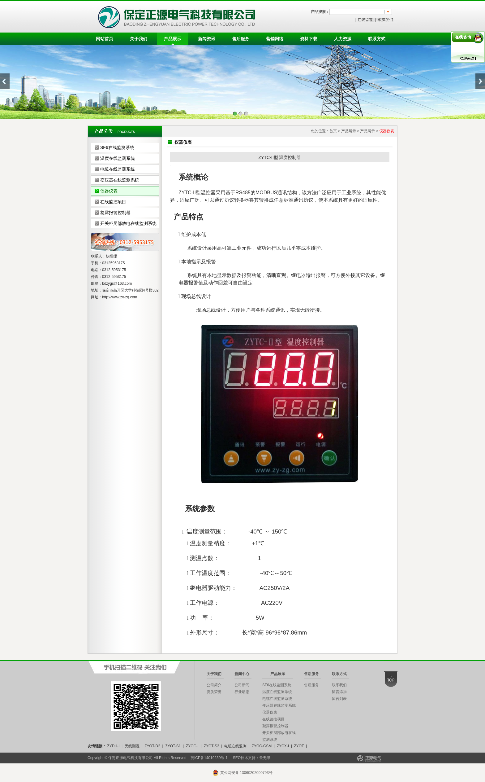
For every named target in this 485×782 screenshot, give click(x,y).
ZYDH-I (113, 746)
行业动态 (241, 692)
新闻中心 (241, 674)
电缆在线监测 (235, 746)
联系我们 (339, 685)
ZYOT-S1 (173, 746)
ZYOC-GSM (262, 746)
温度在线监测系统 (117, 158)
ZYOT (299, 746)
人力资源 (342, 38)
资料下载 (308, 38)
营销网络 (274, 38)
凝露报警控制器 (115, 212)
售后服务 (240, 38)
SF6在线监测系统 (117, 147)
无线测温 (132, 746)
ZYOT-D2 (152, 746)
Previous (5, 81)
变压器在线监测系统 (119, 180)
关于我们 (138, 38)
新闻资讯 (206, 38)
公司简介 (214, 685)
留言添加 (339, 692)
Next (480, 81)
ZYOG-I (192, 746)
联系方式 (376, 38)
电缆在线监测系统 (117, 169)
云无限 (264, 758)
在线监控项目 (113, 201)
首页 (333, 131)
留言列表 (339, 698)
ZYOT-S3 (211, 746)
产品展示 (172, 38)
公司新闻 (241, 685)
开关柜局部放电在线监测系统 (128, 223)
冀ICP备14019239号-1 (209, 758)
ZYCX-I (283, 746)
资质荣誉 (214, 692)
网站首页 (104, 38)
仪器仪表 (109, 190)
